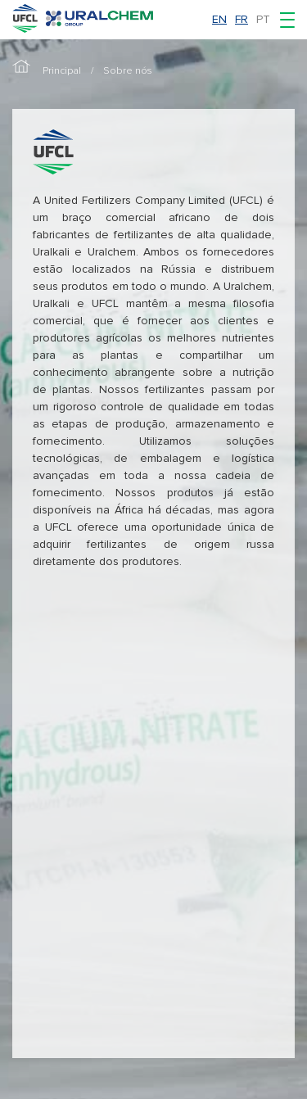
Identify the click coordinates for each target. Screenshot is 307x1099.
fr (241, 19)
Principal (62, 71)
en (219, 19)
